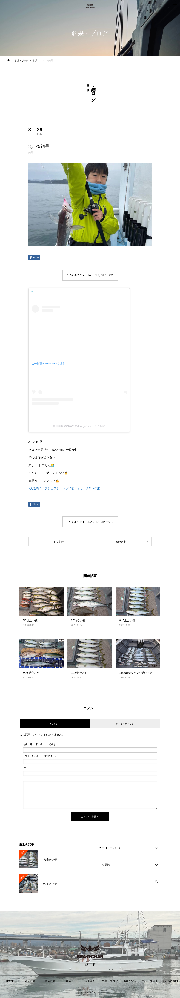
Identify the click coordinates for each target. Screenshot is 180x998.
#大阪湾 (33, 488)
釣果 (30, 152)
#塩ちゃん (76, 488)
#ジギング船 (92, 488)
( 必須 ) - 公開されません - (41, 756)
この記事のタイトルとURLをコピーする (89, 275)
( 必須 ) (39, 744)
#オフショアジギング (54, 488)
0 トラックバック (125, 724)
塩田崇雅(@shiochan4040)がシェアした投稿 (79, 426)
